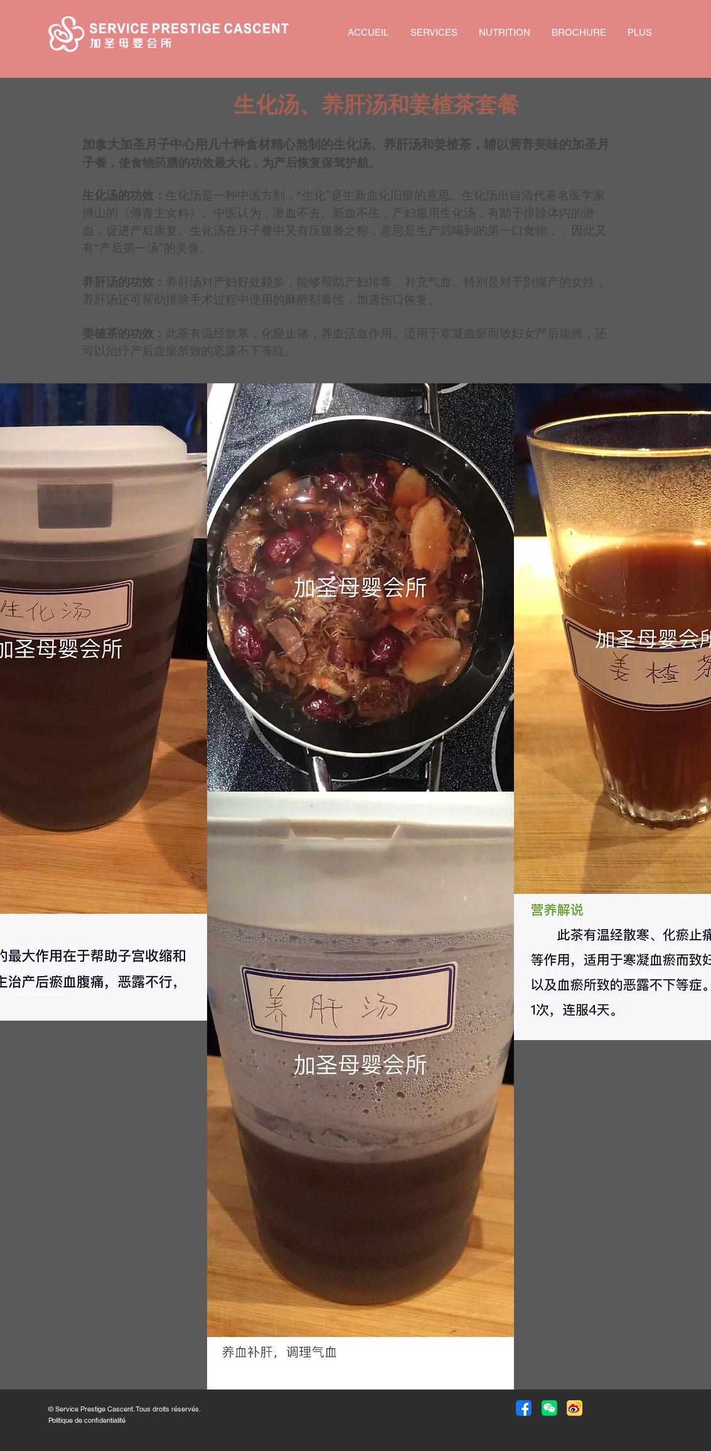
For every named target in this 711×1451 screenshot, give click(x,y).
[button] (549, 1408)
